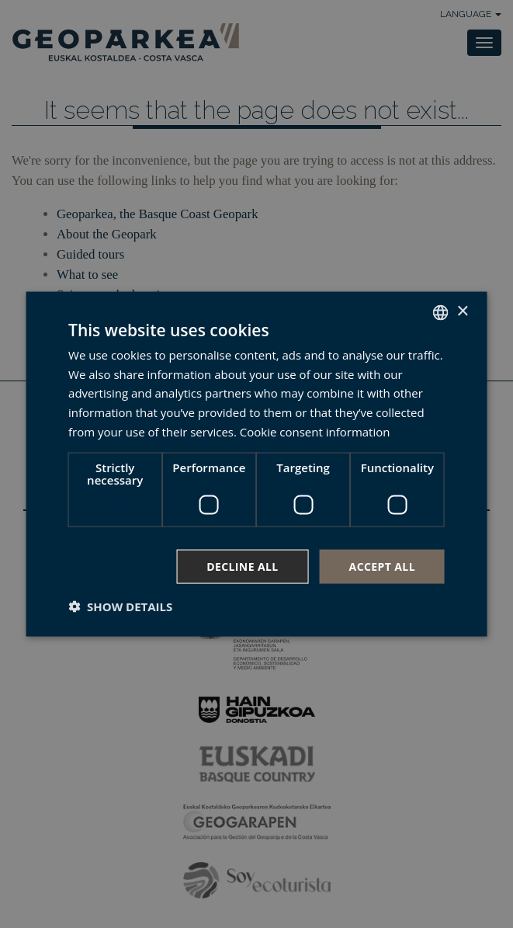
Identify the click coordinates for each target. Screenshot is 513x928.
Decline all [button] (242, 565)
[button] (120, 606)
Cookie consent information (315, 431)
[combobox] (441, 312)
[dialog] (256, 464)
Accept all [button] (382, 565)
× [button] (462, 312)
